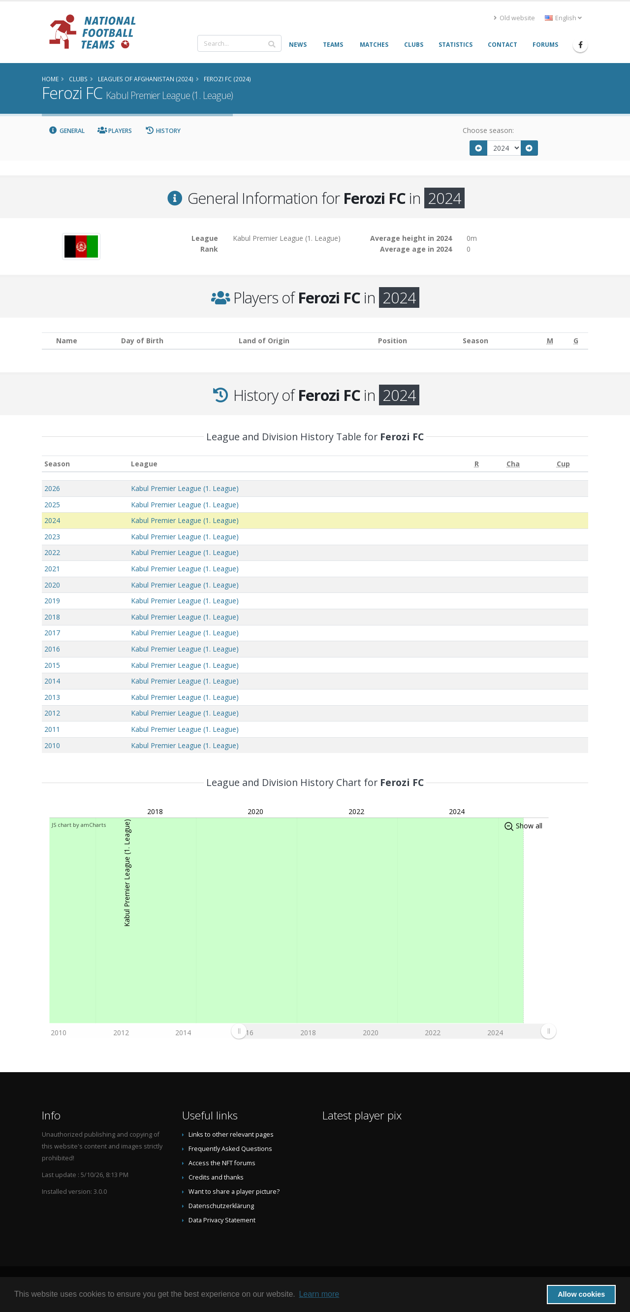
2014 (52, 681)
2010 (52, 745)
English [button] (563, 18)
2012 (52, 713)
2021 (52, 568)
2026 (52, 488)
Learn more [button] (319, 1294)
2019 (52, 600)
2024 (52, 520)
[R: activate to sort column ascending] (476, 464)
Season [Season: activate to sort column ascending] (57, 463)
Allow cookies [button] (581, 1294)
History (163, 131)
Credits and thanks (216, 1177)
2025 (52, 504)
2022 (52, 552)
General (66, 131)
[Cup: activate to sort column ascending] (563, 464)
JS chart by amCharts (79, 824)
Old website (514, 18)
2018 (52, 617)
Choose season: (488, 130)
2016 (52, 649)
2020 (52, 585)
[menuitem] (393, 1030)
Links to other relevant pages (231, 1134)
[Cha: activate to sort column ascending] (513, 464)
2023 (52, 536)
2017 (52, 632)
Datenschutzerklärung (221, 1206)
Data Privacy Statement (222, 1220)
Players (114, 131)
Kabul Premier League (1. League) (185, 488)
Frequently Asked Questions (230, 1149)
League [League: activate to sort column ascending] (144, 463)
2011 (52, 729)
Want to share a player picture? (234, 1191)
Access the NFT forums (222, 1163)
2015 (52, 665)
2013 (52, 697)
